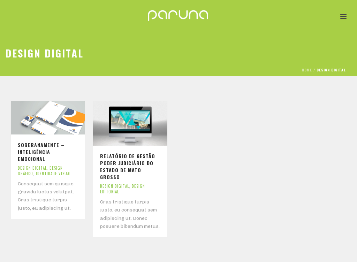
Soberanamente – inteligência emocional (41, 151)
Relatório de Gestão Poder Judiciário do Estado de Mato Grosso (127, 166)
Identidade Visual (53, 173)
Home (307, 69)
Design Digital (32, 168)
